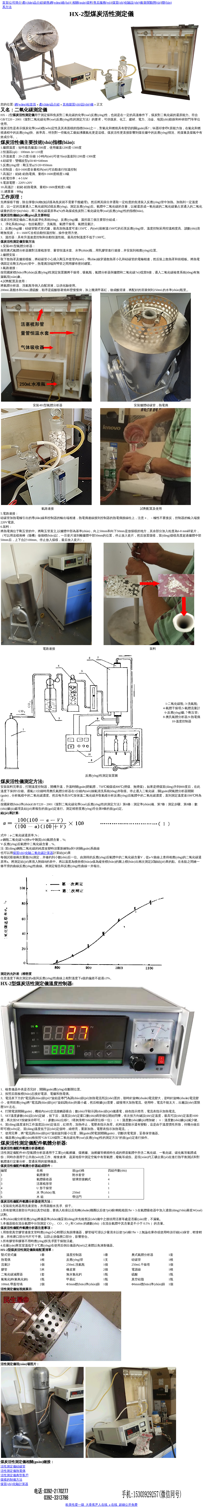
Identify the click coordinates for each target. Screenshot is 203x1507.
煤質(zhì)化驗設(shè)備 (127, 2)
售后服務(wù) (102, 2)
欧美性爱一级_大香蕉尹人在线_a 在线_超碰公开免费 (101, 1504)
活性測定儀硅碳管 (13, 1466)
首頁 (5, 2)
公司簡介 (15, 2)
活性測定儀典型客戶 (14, 1475)
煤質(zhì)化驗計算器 (14, 1484)
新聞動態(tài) (152, 2)
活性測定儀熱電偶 (13, 1471)
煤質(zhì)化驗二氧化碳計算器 (33, 853)
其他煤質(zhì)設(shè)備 (78, 104)
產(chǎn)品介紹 (32, 2)
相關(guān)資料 (82, 2)
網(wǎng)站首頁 (25, 104)
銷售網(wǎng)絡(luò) (57, 2)
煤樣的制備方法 (11, 1479)
